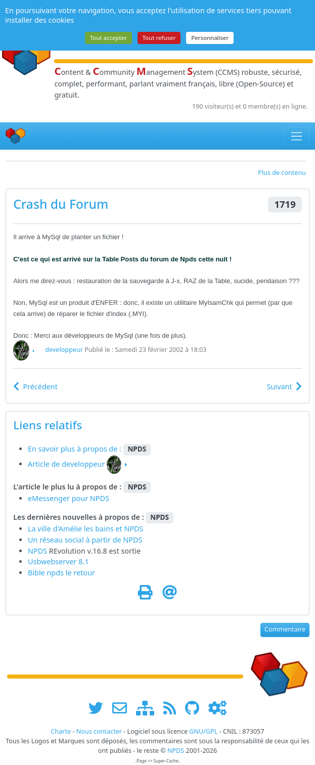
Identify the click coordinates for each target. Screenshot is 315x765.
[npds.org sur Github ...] (195, 708)
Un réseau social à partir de (75, 540)
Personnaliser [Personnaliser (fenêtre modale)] (210, 37)
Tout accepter (108, 37)
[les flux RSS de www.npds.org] (173, 708)
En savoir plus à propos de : (75, 449)
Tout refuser (159, 37)
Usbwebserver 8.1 (58, 561)
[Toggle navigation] (297, 136)
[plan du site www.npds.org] (148, 708)
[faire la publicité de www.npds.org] (123, 708)
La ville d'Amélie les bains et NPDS (86, 528)
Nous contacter (99, 731)
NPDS (132, 540)
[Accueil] (16, 136)
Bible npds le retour (61, 572)
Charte (61, 731)
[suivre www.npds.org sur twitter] (99, 708)
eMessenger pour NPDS (68, 498)
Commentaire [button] (284, 629)
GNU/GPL (203, 731)
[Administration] (217, 708)
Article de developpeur (66, 464)
